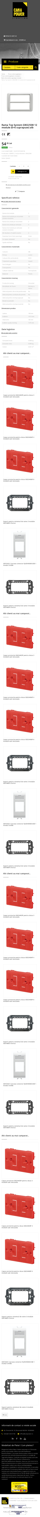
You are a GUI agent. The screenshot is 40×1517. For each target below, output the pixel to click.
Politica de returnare (25, 1508)
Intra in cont (10, 36)
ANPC (26, 1512)
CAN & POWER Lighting (20, 10)
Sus (5, 1415)
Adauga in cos (19, 171)
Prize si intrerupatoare (15, 74)
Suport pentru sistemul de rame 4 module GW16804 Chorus (19, 606)
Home (3, 74)
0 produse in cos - (15, 40)
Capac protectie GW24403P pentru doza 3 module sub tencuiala (18, 396)
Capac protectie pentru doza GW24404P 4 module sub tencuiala (18, 438)
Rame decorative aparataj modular (11, 78)
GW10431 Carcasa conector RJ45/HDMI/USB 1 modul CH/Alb (19, 564)
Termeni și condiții (9, 1508)
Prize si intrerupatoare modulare (11, 76)
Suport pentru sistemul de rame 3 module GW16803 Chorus (19, 522)
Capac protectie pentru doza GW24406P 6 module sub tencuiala (18, 480)
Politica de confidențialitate (12, 1512)
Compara (21, 191)
